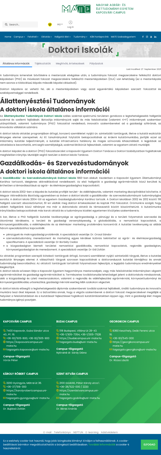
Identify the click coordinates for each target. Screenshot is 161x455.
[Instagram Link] (146, 37)
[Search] (23, 24)
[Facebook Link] (142, 37)
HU (60, 24)
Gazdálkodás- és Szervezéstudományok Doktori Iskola (39, 178)
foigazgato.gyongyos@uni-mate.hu (28, 398)
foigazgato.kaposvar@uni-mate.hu (27, 349)
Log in (70, 24)
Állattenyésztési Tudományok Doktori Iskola (33, 116)
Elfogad (149, 444)
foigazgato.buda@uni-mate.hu (78, 342)
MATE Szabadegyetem (123, 36)
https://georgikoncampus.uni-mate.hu (131, 344)
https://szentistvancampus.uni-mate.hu (79, 392)
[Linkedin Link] (154, 37)
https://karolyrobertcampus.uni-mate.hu (26, 392)
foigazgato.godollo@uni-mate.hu (79, 398)
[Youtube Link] (150, 37)
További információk (101, 444)
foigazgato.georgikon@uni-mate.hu (134, 349)
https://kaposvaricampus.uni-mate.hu (25, 344)
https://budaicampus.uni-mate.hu (80, 338)
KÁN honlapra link (99, 36)
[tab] (16, 63)
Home (8, 36)
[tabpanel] (80, 184)
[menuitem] (47, 432)
